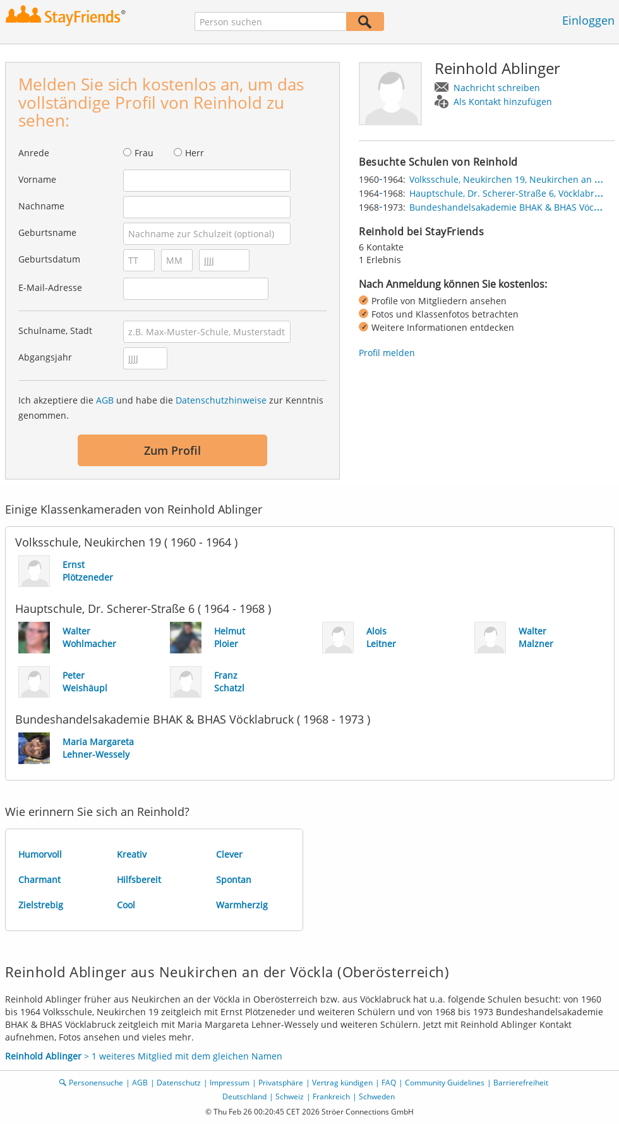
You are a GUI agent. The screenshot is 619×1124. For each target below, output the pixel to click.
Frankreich (331, 1096)
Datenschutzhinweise (221, 400)
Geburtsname (47, 232)
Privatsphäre (280, 1082)
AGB (105, 400)
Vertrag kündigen (342, 1082)
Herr (194, 153)
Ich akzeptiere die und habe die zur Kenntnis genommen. (170, 407)
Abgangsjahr (45, 357)
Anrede (33, 153)
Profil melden (387, 353)
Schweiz (289, 1096)
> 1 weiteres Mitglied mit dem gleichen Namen (143, 1056)
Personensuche (96, 1082)
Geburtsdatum (49, 259)
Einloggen (588, 20)
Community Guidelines (444, 1082)
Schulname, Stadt (55, 330)
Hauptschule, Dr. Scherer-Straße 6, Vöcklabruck (509, 193)
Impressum (229, 1082)
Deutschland (244, 1096)
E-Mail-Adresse (50, 287)
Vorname (37, 179)
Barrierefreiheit (520, 1082)
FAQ (389, 1082)
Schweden (377, 1096)
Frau (144, 153)
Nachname (41, 206)
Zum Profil (172, 450)
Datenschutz (179, 1082)
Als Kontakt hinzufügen (503, 102)
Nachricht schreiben (497, 88)
